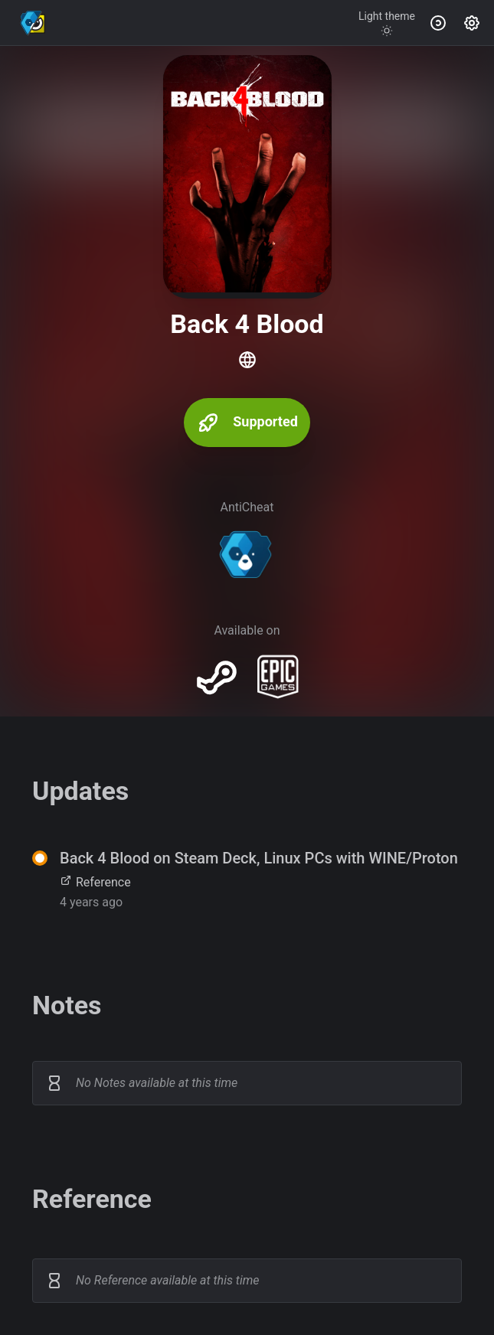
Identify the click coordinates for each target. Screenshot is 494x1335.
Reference (95, 882)
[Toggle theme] (386, 23)
